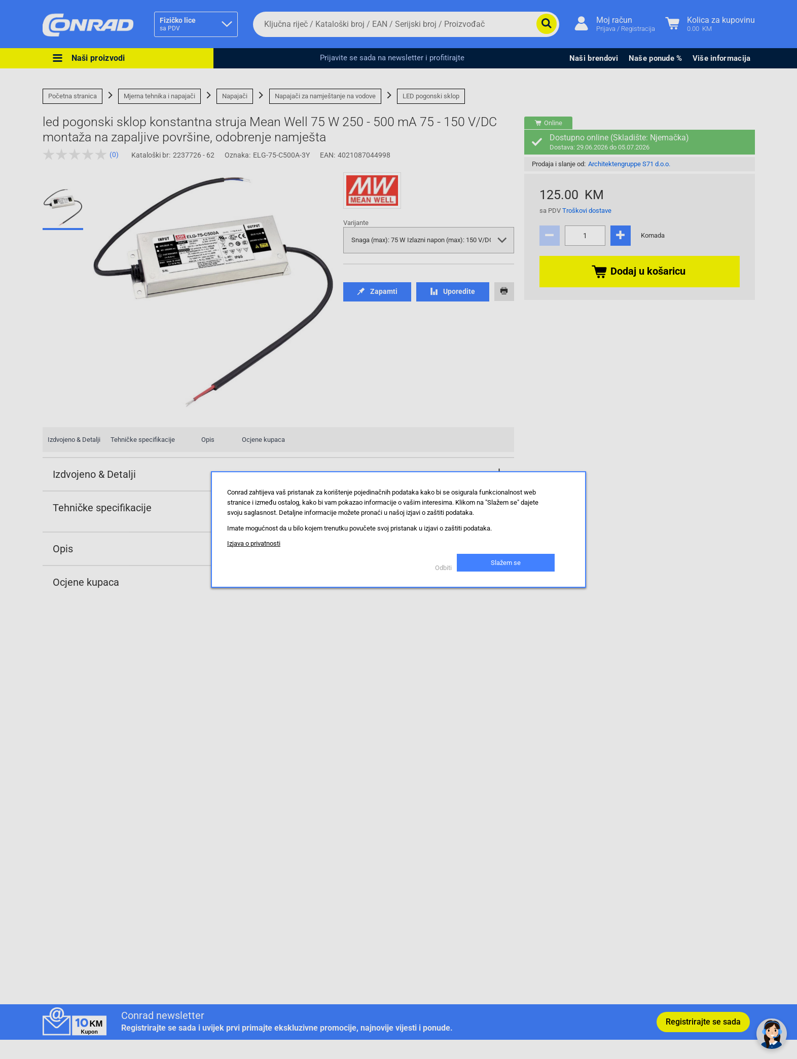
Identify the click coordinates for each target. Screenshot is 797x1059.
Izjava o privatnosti (253, 543)
